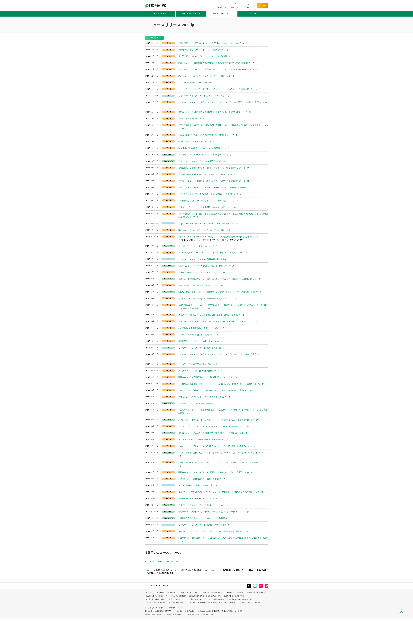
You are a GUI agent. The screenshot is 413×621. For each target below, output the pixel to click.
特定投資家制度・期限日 (214, 596)
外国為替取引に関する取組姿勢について (240, 599)
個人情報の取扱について (235, 593)
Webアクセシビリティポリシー (191, 593)
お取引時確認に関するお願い (207, 602)
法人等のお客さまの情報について (156, 596)
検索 (248, 7)
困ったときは (235, 7)
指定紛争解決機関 (219, 599)
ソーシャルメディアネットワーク (156, 586)
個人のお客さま (160, 13)
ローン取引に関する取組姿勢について (158, 602)
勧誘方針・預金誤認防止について (214, 593)
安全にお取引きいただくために (201, 599)
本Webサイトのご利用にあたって (168, 593)
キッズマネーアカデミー (181, 599)
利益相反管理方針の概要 (196, 596)
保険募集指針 (239, 596)
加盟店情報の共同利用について (255, 593)
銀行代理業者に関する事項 (227, 602)
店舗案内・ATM (221, 7)
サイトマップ (150, 593)
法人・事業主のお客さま (191, 13)
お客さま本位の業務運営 (178, 596)
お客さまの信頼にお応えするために (184, 602)
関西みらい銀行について (222, 13)
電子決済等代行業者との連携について (158, 599)
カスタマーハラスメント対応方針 (249, 602)
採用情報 (253, 13)
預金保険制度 (228, 596)
